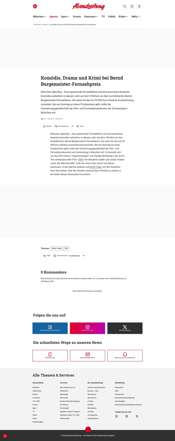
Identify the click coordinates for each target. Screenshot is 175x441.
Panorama (90, 16)
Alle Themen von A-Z (67, 387)
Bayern (54, 16)
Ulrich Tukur (96, 167)
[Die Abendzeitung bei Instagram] (87, 328)
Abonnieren (92, 394)
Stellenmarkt (64, 418)
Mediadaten (92, 408)
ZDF (81, 159)
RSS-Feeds (64, 398)
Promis (77, 16)
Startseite (37, 24)
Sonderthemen (93, 418)
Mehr (135, 16)
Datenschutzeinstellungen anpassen (128, 405)
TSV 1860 (36, 401)
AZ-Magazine (92, 415)
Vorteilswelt (64, 408)
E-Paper (90, 401)
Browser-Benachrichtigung (70, 401)
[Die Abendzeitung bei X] (125, 328)
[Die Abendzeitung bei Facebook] (50, 328)
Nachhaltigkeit (38, 422)
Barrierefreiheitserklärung (124, 398)
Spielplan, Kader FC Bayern (70, 411)
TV (103, 16)
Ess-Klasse (64, 405)
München (38, 16)
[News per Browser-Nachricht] (125, 355)
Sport (64, 16)
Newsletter (64, 391)
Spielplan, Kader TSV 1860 (69, 415)
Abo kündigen (120, 401)
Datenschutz (119, 394)
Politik (111, 16)
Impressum (119, 387)
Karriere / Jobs (93, 391)
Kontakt (90, 405)
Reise (35, 418)
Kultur (122, 16)
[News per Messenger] (50, 355)
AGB (116, 391)
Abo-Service (92, 398)
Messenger (64, 394)
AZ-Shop (91, 411)
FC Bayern (36, 398)
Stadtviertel (37, 391)
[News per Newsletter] (87, 355)
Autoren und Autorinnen (96, 387)
